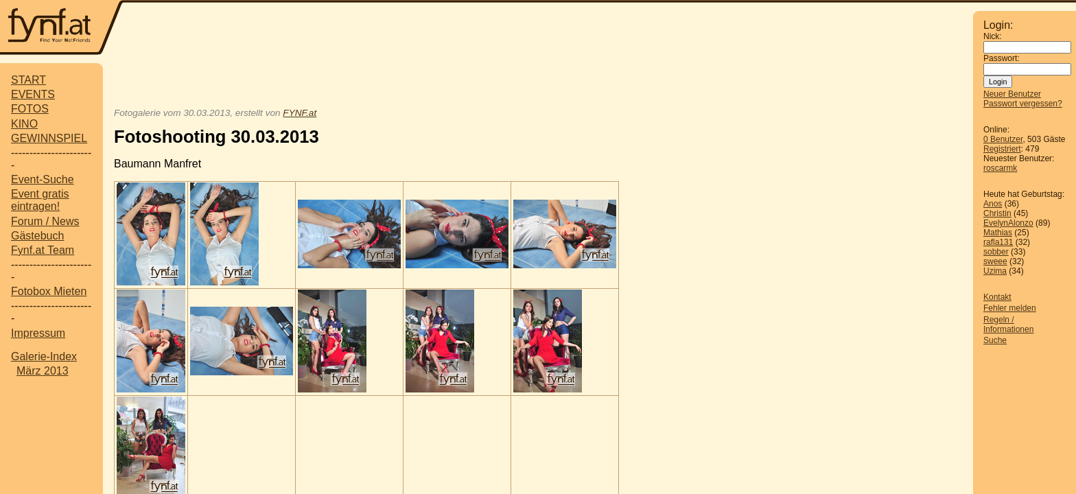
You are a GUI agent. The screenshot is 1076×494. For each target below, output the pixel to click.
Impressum (38, 333)
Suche (995, 340)
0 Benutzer (1002, 139)
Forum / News (45, 221)
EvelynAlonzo (1008, 223)
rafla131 (998, 242)
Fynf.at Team (42, 250)
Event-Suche (42, 179)
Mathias (997, 232)
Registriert (1002, 149)
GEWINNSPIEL (49, 138)
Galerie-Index (44, 356)
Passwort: (1001, 58)
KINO (24, 124)
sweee (995, 261)
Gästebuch (37, 236)
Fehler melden (1009, 308)
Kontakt (997, 297)
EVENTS (33, 94)
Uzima (995, 271)
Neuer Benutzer (1012, 94)
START (28, 80)
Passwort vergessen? (1022, 103)
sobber (996, 252)
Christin (997, 213)
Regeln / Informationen (1008, 324)
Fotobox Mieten (48, 291)
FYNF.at (299, 113)
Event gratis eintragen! (40, 200)
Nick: (992, 36)
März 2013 (42, 371)
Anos (992, 204)
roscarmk (1000, 168)
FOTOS (30, 109)
